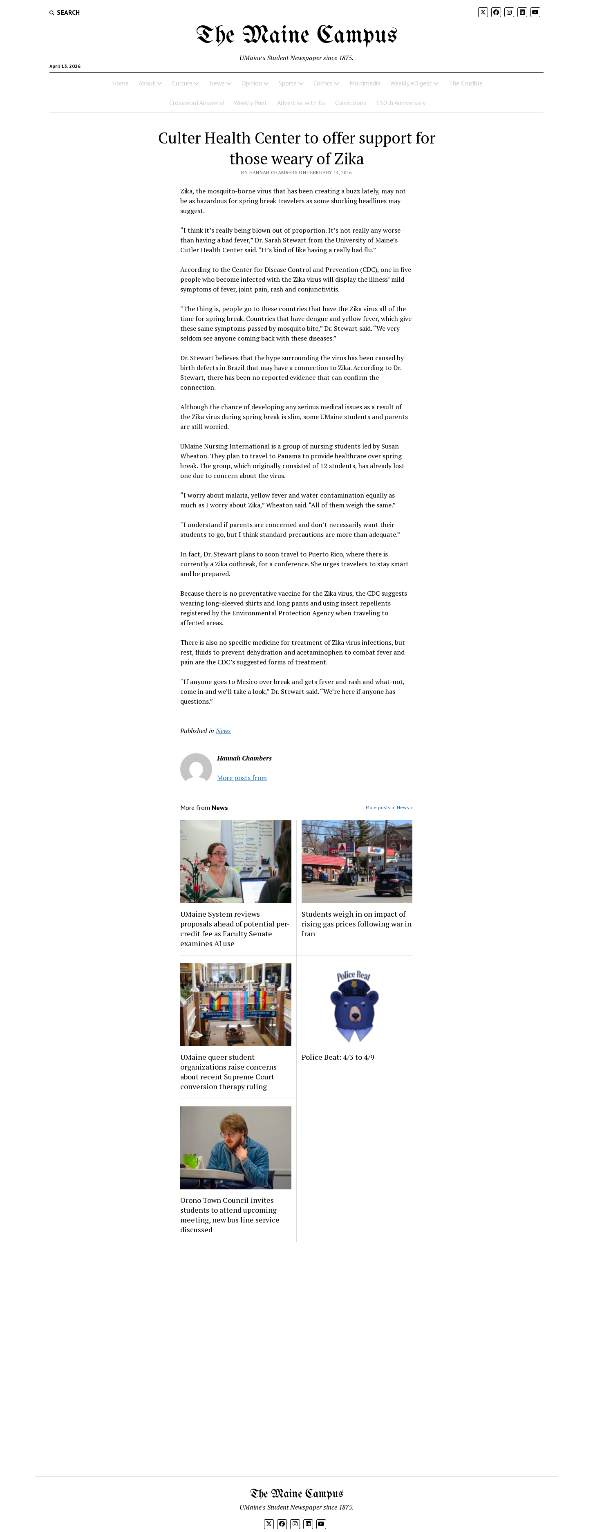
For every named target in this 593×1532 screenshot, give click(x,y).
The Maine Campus (296, 36)
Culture (182, 83)
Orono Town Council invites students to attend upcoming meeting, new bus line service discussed (230, 1214)
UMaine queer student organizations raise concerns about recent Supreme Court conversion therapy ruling (228, 1071)
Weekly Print (250, 103)
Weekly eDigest (411, 83)
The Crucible (466, 83)
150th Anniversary (400, 103)
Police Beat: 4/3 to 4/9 (338, 1057)
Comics (323, 83)
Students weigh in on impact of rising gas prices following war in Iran (357, 923)
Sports (288, 83)
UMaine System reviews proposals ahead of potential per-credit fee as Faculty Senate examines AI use (235, 928)
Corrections (350, 103)
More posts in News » (389, 807)
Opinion (252, 83)
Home (120, 83)
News (217, 83)
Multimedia (364, 83)
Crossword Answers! (196, 103)
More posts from (242, 777)
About (147, 83)
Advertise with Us (301, 103)
